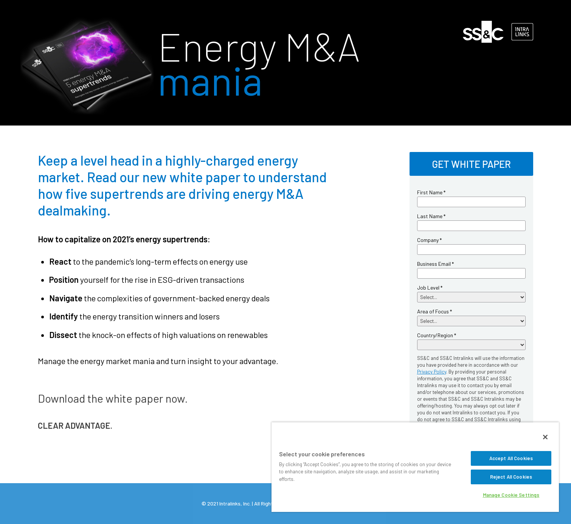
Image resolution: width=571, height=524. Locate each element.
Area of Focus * (434, 311)
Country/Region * (436, 335)
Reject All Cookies (511, 477)
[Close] (545, 437)
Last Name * (431, 216)
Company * (429, 240)
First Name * (431, 192)
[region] (415, 467)
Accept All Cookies (511, 458)
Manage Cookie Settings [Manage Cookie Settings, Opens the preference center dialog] (511, 495)
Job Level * (429, 287)
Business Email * (435, 263)
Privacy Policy (431, 372)
